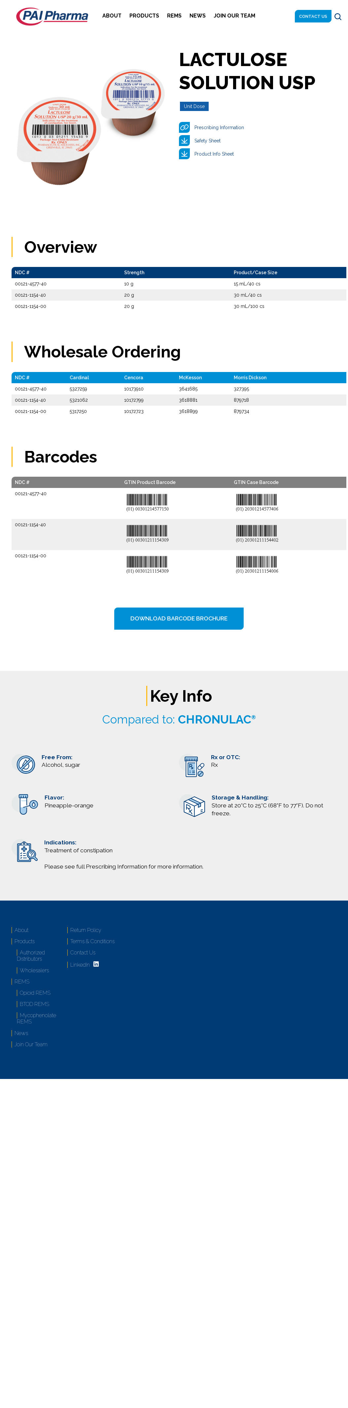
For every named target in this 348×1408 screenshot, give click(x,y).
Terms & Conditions (92, 941)
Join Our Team (234, 16)
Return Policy (85, 930)
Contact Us (313, 16)
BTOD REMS (34, 1004)
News (198, 16)
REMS (174, 16)
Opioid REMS (35, 993)
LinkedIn (80, 965)
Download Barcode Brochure (178, 618)
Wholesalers (34, 970)
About (112, 16)
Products (144, 16)
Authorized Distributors (31, 955)
